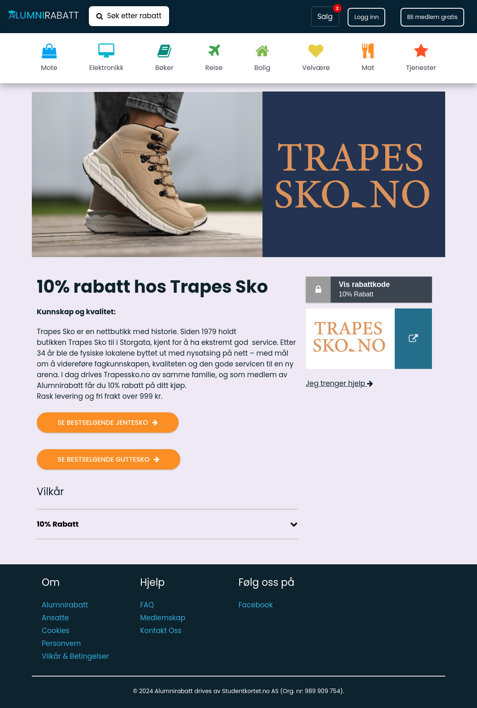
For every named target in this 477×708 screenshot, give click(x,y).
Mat (368, 57)
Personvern (61, 643)
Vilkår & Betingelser (75, 656)
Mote (49, 57)
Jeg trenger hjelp (339, 383)
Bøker (164, 57)
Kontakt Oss (160, 631)
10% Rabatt (384, 289)
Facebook (255, 605)
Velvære (316, 57)
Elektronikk (106, 57)
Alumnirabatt (65, 605)
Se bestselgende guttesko (103, 459)
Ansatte (55, 618)
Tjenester (421, 57)
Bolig (262, 57)
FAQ (147, 605)
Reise (214, 57)
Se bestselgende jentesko (102, 422)
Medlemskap (163, 618)
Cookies (55, 631)
